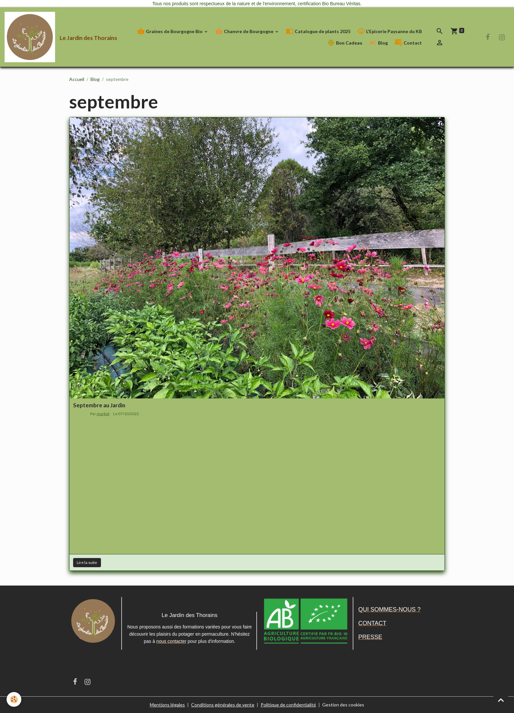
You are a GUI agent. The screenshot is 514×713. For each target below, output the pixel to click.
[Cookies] (14, 699)
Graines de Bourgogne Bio (170, 31)
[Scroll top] (501, 700)
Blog (378, 42)
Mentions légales (167, 704)
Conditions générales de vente (222, 704)
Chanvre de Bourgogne (244, 31)
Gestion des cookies (343, 704)
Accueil (76, 79)
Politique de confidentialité (288, 704)
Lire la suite (87, 562)
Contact (408, 42)
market (103, 413)
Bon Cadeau (344, 42)
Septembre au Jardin (99, 405)
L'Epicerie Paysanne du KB (389, 31)
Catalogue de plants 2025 (318, 31)
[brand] (52, 37)
